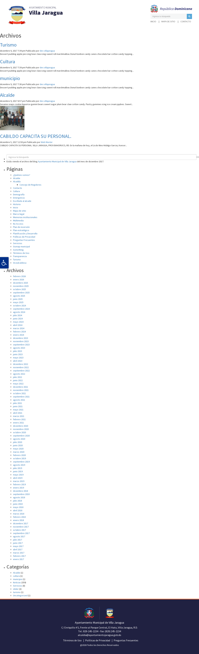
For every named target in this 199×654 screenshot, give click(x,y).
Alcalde (7, 95)
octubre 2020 (19, 432)
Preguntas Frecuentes (24, 240)
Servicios (17, 243)
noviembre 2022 (21, 367)
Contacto (185, 21)
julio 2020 (17, 442)
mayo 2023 (18, 357)
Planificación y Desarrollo (25, 233)
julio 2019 (17, 468)
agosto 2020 (19, 438)
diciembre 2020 (20, 425)
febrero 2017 (19, 555)
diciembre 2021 (20, 386)
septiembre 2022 (21, 370)
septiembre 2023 (21, 344)
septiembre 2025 (21, 292)
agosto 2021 (19, 399)
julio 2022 (17, 377)
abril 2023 (17, 360)
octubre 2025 (19, 289)
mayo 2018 (18, 507)
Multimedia (18, 220)
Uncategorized (20, 595)
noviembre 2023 (21, 341)
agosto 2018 (19, 497)
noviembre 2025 (21, 286)
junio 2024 (18, 318)
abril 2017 (17, 549)
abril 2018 (17, 510)
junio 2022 (18, 380)
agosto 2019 (19, 464)
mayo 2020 (18, 448)
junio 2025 (18, 299)
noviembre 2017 (21, 526)
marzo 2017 (18, 552)
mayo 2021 (18, 409)
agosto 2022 (19, 373)
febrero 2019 (19, 484)
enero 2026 (18, 279)
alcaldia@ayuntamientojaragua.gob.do (99, 635)
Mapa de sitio (168, 21)
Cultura (7, 61)
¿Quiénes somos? (21, 175)
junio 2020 (18, 445)
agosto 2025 (19, 295)
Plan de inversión (21, 227)
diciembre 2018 (20, 490)
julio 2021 (17, 403)
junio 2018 (18, 503)
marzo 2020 (18, 451)
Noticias (17, 582)
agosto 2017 (19, 536)
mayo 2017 (18, 546)
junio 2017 (18, 542)
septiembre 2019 (21, 461)
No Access (18, 223)
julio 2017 (17, 539)
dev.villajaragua (47, 50)
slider (16, 588)
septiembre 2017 (21, 533)
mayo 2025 (18, 302)
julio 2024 (17, 315)
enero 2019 (18, 487)
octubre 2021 (19, 393)
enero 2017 (18, 559)
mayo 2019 (18, 474)
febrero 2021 (19, 419)
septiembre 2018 (21, 494)
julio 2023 (17, 351)
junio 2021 (18, 406)
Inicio (153, 21)
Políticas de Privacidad (24, 236)
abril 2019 (17, 477)
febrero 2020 (19, 455)
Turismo (8, 45)
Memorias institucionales (25, 217)
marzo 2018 (18, 513)
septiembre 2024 (21, 308)
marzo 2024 (18, 328)
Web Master (47, 142)
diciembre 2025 (20, 282)
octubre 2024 (19, 305)
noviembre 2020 (21, 429)
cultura (16, 575)
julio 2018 (17, 500)
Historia (17, 204)
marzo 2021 (18, 416)
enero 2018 (18, 520)
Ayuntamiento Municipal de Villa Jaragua (57, 161)
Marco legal (18, 214)
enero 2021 (18, 422)
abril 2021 (17, 412)
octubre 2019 (19, 458)
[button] (189, 16)
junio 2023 (18, 354)
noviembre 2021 (21, 390)
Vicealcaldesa (19, 262)
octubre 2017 (19, 529)
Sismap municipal (21, 246)
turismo (17, 592)
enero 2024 (18, 334)
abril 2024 (17, 325)
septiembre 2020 (21, 435)
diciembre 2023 (20, 338)
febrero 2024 (19, 331)
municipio (10, 78)
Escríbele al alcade (22, 201)
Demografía (18, 194)
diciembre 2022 (20, 364)
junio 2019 (18, 471)
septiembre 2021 (21, 396)
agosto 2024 (19, 312)
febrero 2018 (19, 516)
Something (18, 249)
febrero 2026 (19, 276)
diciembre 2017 (20, 523)
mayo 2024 (18, 321)
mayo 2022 (18, 383)
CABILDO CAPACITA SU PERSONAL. (35, 136)
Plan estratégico (21, 230)
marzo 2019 (18, 481)
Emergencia (19, 197)
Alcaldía (17, 181)
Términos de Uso (21, 253)
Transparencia (20, 256)
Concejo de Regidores (30, 184)
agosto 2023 (19, 347)
